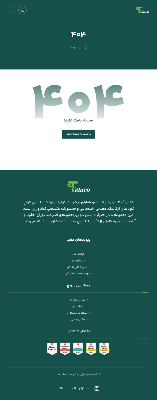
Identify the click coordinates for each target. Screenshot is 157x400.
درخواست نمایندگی (78, 273)
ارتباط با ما (78, 254)
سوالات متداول (78, 313)
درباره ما (78, 260)
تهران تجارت (79, 300)
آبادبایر (78, 306)
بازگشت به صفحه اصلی (78, 134)
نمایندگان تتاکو (78, 267)
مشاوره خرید (78, 319)
